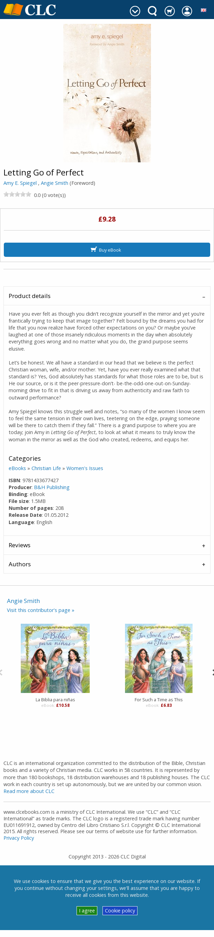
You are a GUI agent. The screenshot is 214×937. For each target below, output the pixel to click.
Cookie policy (120, 910)
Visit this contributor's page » (40, 610)
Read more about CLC (28, 791)
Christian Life (46, 468)
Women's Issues (84, 468)
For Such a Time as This (159, 699)
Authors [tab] (20, 564)
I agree (87, 910)
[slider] (17, 194)
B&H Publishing (52, 487)
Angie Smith (54, 183)
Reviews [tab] (19, 545)
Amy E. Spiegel (20, 183)
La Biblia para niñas (55, 699)
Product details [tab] (30, 296)
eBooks (17, 468)
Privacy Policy (18, 838)
